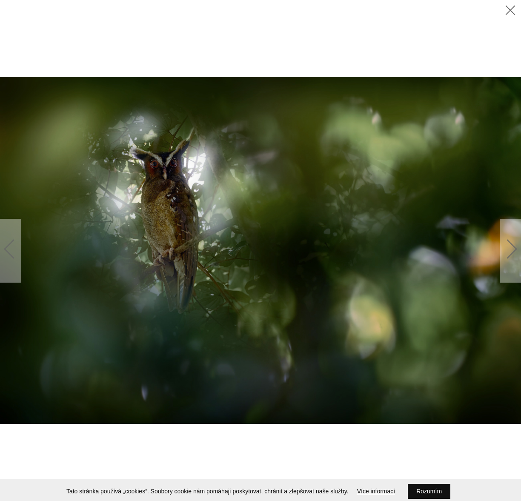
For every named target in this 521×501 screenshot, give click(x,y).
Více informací (376, 491)
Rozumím (429, 491)
